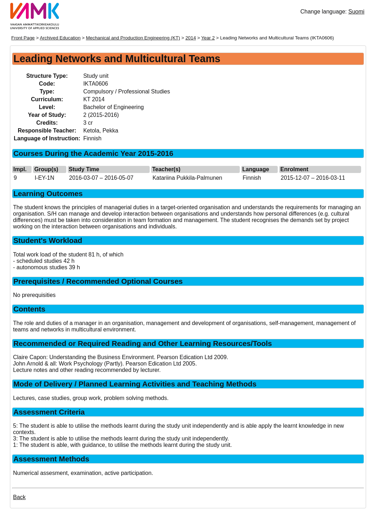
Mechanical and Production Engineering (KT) (133, 37)
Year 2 (208, 37)
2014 (191, 37)
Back (19, 497)
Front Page (23, 37)
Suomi (356, 12)
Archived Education (60, 37)
